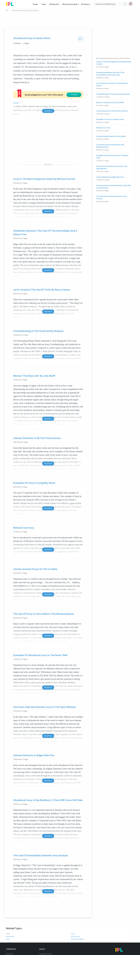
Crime (8, 910)
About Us (10, 929)
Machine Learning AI (70, 4)
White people (75, 912)
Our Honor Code (45, 935)
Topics (44, 4)
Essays (36, 4)
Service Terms (44, 942)
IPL (7, 10)
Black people (10, 912)
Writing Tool (55, 4)
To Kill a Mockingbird (77, 915)
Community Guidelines (48, 932)
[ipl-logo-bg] (10, 3)
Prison (73, 910)
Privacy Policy (44, 939)
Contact (9, 932)
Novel (8, 915)
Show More (48, 87)
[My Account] (131, 4)
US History (85, 4)
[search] (125, 4)
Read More (48, 187)
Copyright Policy (45, 929)
